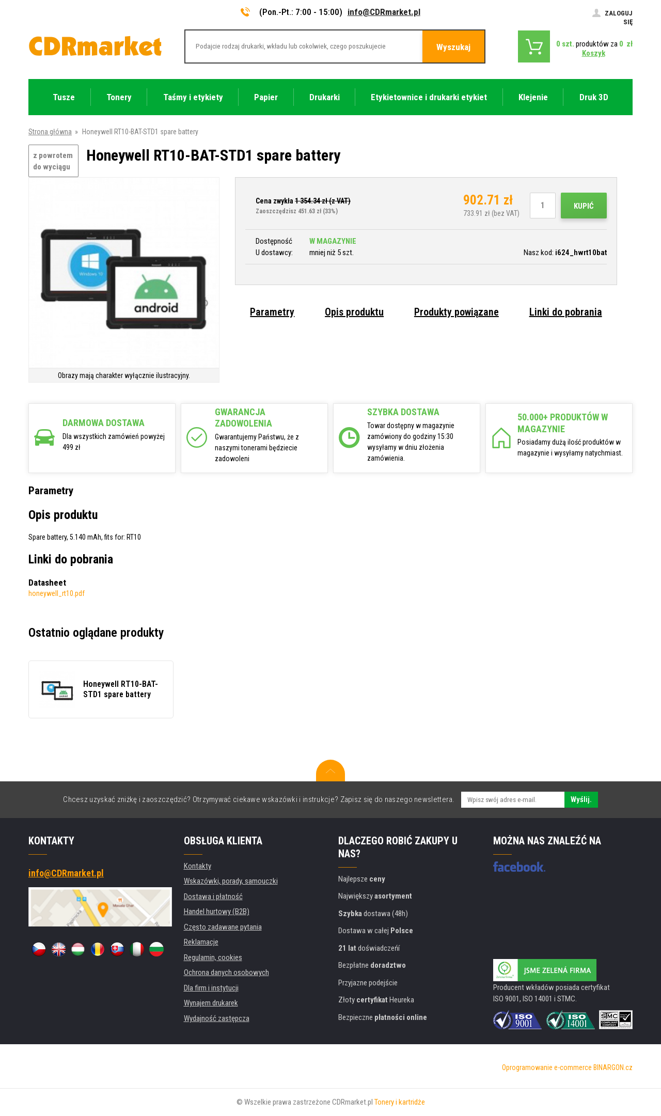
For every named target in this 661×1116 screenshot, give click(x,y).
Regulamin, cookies (213, 957)
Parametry (272, 312)
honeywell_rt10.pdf (56, 593)
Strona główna (50, 132)
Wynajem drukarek (211, 1003)
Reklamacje (201, 942)
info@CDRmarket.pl (384, 12)
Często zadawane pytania (223, 927)
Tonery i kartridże (399, 1102)
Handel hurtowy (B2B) (216, 911)
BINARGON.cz (613, 1067)
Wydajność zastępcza (216, 1018)
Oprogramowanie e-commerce (547, 1067)
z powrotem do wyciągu (53, 161)
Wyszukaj (453, 47)
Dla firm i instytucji (211, 988)
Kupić (584, 206)
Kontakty (197, 866)
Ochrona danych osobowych (226, 972)
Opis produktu (354, 312)
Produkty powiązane (456, 312)
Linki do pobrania (565, 312)
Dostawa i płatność (213, 896)
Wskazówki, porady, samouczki (231, 881)
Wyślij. (581, 799)
